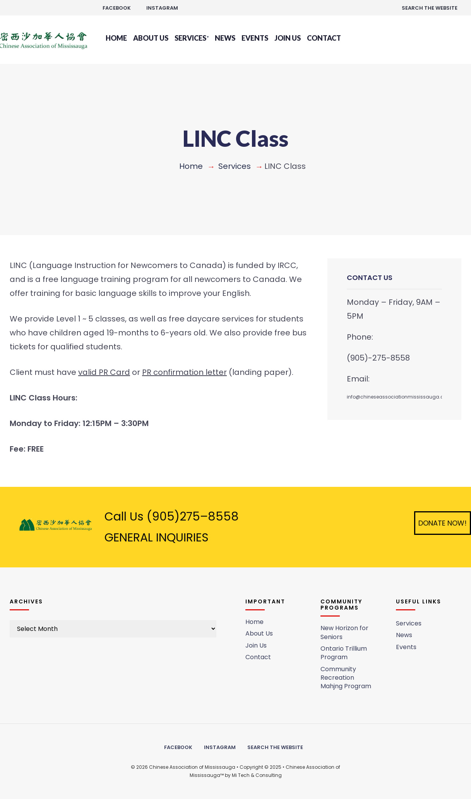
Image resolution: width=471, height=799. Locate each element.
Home (116, 38)
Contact (324, 38)
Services (190, 38)
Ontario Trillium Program (343, 653)
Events (254, 38)
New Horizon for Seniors (344, 632)
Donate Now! (442, 523)
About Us (150, 38)
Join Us (287, 38)
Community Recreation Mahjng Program (345, 678)
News (225, 38)
